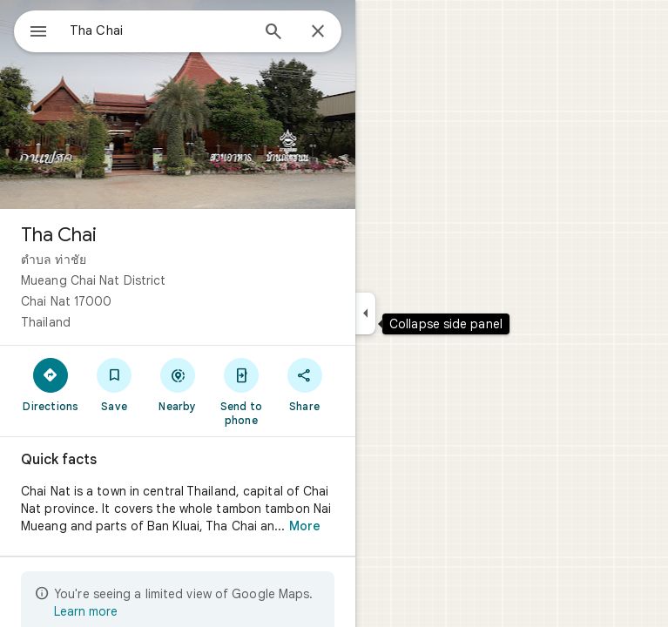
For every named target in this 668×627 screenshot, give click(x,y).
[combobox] (159, 30)
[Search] (273, 33)
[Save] (114, 384)
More (305, 526)
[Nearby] (178, 384)
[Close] (317, 32)
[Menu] (38, 33)
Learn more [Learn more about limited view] (86, 611)
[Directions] (51, 384)
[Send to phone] (241, 391)
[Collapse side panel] (365, 313)
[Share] (304, 384)
